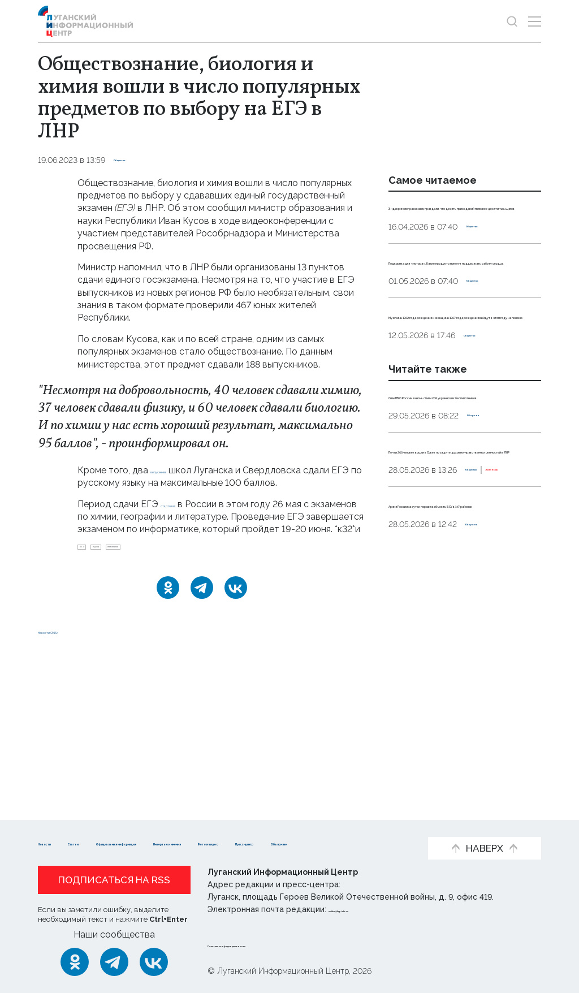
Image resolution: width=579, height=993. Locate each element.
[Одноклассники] (168, 609)
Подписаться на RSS (114, 880)
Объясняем (227, 842)
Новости (58, 825)
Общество (135, 160)
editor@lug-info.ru (367, 909)
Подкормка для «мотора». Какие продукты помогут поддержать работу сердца (456, 311)
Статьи (111, 825)
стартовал (184, 504)
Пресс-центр (151, 842)
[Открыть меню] (535, 21)
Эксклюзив (462, 633)
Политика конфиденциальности (276, 944)
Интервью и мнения (335, 825)
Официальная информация (208, 825)
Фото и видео (70, 842)
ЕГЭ (90, 563)
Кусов (125, 563)
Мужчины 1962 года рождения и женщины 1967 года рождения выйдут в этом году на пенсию (464, 391)
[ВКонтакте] (235, 609)
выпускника (175, 470)
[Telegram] (202, 609)
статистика (174, 563)
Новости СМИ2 (71, 768)
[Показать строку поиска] (512, 21)
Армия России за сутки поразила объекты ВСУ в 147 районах (457, 680)
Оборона (485, 528)
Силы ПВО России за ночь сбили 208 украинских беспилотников (449, 496)
